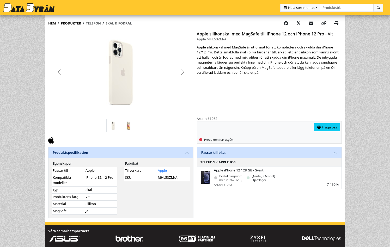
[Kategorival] (300, 8)
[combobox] (347, 8)
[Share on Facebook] (286, 23)
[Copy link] (323, 23)
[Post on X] (298, 23)
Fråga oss (327, 127)
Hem (52, 23)
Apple (162, 170)
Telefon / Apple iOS (218, 162)
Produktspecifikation (70, 152)
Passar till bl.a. (213, 152)
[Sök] (378, 8)
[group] (120, 72)
